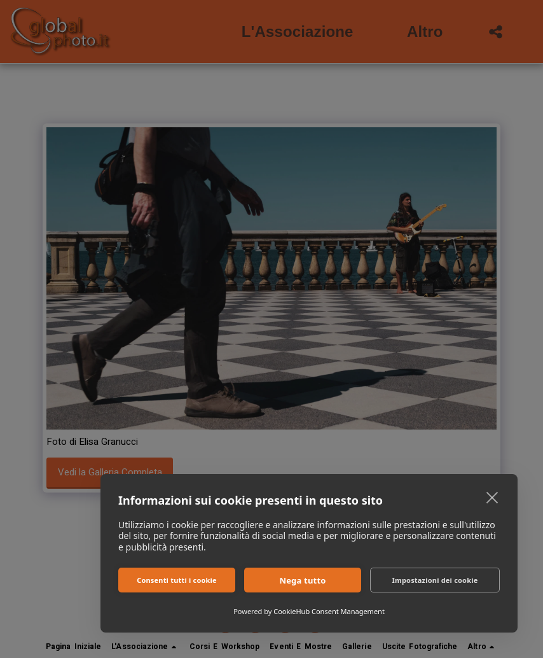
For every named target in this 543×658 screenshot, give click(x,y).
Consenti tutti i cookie (177, 580)
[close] (492, 497)
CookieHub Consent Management (329, 611)
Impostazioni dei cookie (435, 580)
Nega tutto (302, 580)
